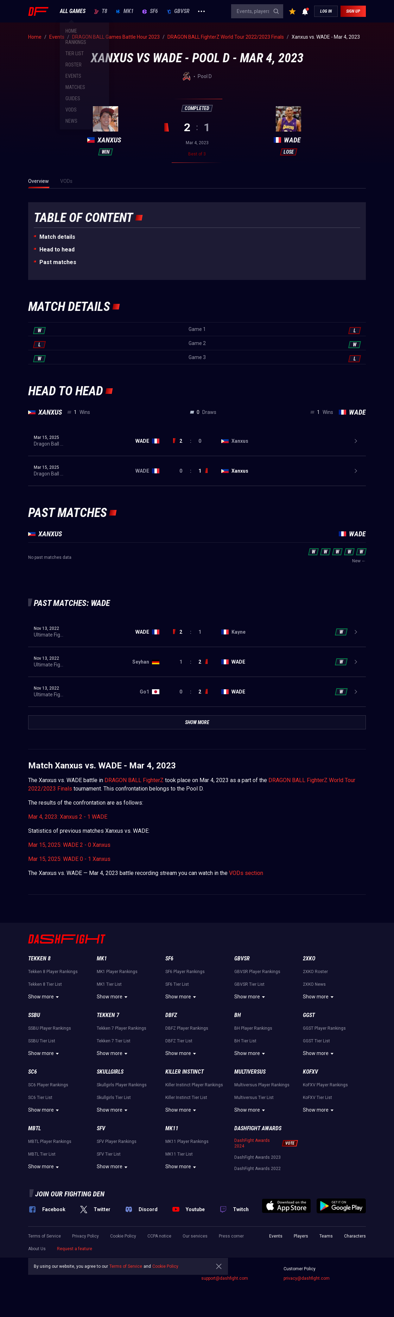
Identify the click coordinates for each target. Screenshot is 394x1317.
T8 (100, 11)
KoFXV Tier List (317, 1097)
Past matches (57, 262)
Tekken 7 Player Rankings (121, 1028)
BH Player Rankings (253, 1028)
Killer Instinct (184, 1071)
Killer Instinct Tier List (186, 1097)
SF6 (150, 11)
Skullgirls (110, 1071)
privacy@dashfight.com (307, 1278)
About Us (37, 1248)
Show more (44, 996)
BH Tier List (245, 1040)
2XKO (309, 958)
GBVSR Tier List (249, 984)
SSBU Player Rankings (49, 1028)
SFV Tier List (109, 1154)
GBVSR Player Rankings (257, 971)
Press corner (231, 1236)
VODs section (246, 873)
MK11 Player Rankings (187, 1141)
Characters (355, 1236)
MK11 (171, 1128)
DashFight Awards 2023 (257, 1157)
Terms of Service (44, 1236)
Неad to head (57, 249)
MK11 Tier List (179, 1154)
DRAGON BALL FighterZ (134, 780)
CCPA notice (159, 1236)
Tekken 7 (108, 1015)
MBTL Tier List (42, 1154)
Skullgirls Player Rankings (122, 1084)
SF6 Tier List (177, 984)
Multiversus (250, 1071)
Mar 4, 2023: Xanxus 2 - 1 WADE (67, 816)
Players (301, 1236)
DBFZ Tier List (178, 1040)
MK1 (125, 11)
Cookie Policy (123, 1236)
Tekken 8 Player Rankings (53, 971)
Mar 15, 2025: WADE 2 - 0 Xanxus (69, 845)
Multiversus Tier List (254, 1097)
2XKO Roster (315, 971)
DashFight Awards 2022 (257, 1168)
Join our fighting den (69, 1194)
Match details (57, 237)
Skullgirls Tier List (114, 1097)
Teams (326, 1236)
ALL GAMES (72, 11)
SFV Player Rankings (116, 1141)
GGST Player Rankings (324, 1028)
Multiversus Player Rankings (262, 1084)
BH (237, 1015)
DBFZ (171, 1015)
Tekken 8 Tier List (45, 984)
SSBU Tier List (41, 1040)
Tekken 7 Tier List (114, 1040)
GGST (309, 1015)
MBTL (34, 1128)
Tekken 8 (39, 958)
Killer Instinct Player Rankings (194, 1084)
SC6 (32, 1071)
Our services (195, 1236)
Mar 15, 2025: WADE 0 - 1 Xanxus (69, 859)
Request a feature (74, 1248)
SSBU (34, 1015)
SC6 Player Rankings (48, 1084)
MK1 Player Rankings (117, 971)
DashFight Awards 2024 (252, 1143)
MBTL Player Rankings (49, 1141)
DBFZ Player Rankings (186, 1028)
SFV (101, 1128)
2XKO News (314, 984)
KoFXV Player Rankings (325, 1084)
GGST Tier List (316, 1040)
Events (275, 1236)
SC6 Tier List (40, 1097)
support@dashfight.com (224, 1278)
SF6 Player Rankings (185, 971)
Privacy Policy (85, 1236)
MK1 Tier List (109, 984)
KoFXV (310, 1071)
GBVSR (178, 11)
